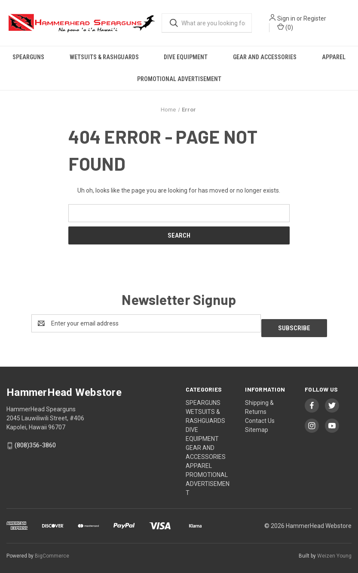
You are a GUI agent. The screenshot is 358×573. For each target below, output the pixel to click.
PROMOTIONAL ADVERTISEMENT (179, 78)
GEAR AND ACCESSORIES (265, 57)
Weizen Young (334, 551)
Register (314, 18)
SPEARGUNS (28, 57)
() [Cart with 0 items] (285, 27)
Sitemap (256, 425)
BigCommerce (52, 551)
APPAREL (334, 57)
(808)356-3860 (35, 441)
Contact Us (260, 416)
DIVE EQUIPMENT (186, 57)
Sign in (286, 18)
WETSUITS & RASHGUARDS (104, 57)
